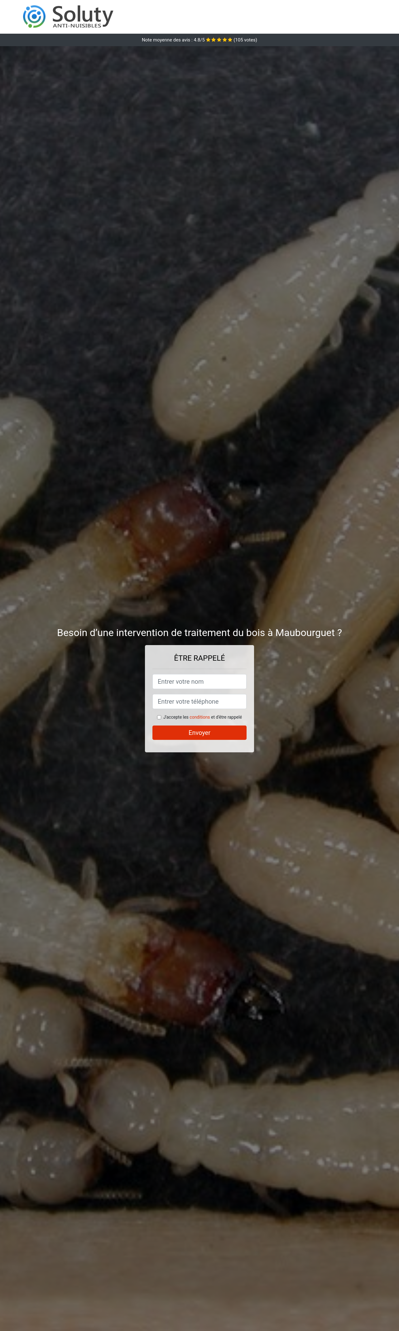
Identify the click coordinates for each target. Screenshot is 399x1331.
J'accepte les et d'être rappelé (202, 717)
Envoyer (199, 732)
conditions (200, 717)
